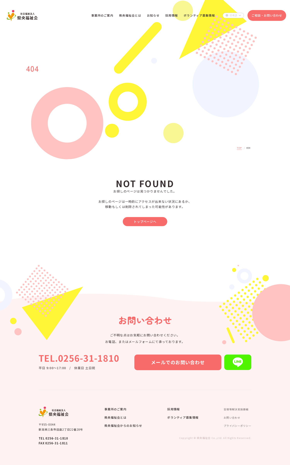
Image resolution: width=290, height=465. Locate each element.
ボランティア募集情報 (183, 417)
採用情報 (173, 409)
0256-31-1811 (56, 443)
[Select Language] (233, 15)
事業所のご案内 (115, 409)
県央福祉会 (22, 15)
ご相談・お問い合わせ (267, 15)
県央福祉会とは (115, 417)
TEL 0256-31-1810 (53, 438)
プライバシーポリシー (237, 426)
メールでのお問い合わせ (178, 362)
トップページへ (145, 221)
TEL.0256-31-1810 (79, 358)
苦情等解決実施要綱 (236, 409)
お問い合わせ (232, 417)
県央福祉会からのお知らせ (123, 425)
